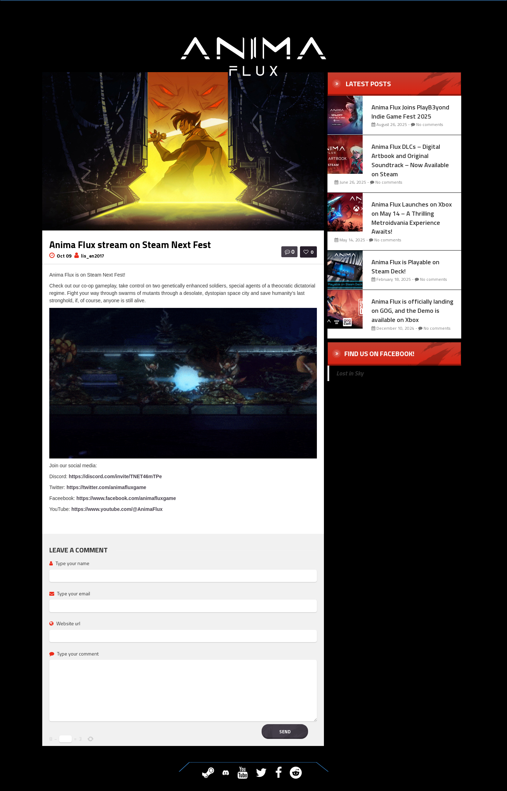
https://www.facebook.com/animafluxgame (126, 498)
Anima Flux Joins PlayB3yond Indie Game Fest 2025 (410, 111)
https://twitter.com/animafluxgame (106, 487)
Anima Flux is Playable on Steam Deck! (405, 266)
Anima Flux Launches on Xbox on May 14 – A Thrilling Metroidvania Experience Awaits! (411, 218)
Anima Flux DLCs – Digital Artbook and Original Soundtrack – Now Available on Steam (410, 160)
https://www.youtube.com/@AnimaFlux (117, 509)
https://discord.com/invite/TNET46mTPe (115, 476)
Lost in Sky (349, 373)
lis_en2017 (92, 255)
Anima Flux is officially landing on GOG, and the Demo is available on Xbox (412, 310)
